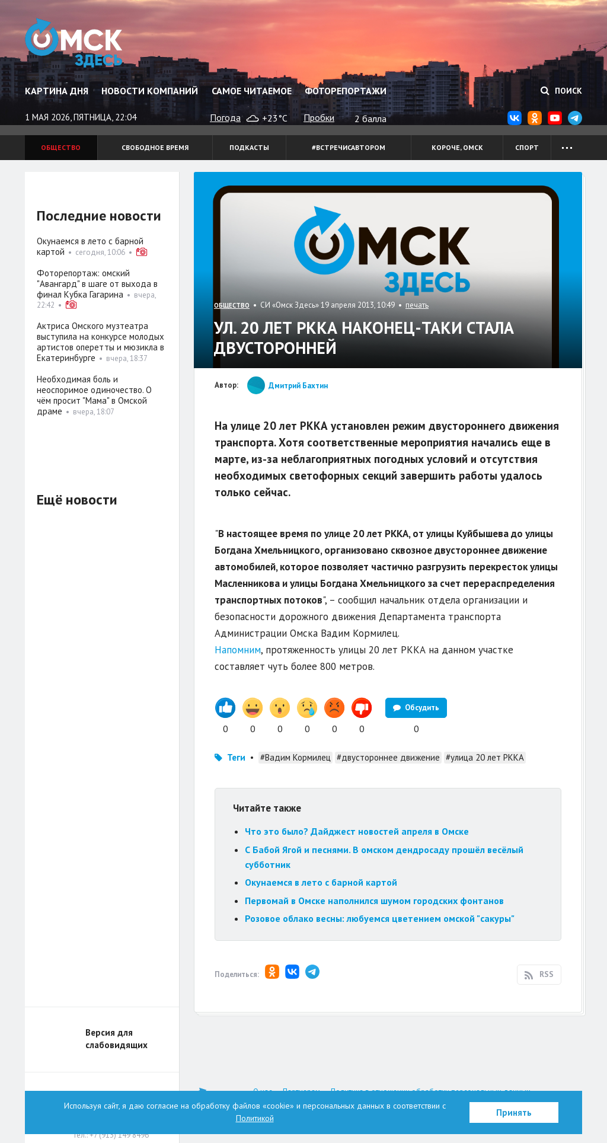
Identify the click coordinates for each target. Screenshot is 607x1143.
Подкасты (249, 147)
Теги (236, 757)
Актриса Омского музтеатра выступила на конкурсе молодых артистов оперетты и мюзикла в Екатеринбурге (100, 341)
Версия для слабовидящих (116, 1039)
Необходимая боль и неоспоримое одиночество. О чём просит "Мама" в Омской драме (94, 395)
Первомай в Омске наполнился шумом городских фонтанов (374, 900)
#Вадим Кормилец (295, 757)
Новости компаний (149, 91)
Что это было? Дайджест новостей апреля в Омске (357, 831)
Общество (61, 147)
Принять (514, 1112)
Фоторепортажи (345, 91)
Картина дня (56, 91)
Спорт (527, 147)
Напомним (238, 649)
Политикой (255, 1118)
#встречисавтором (348, 147)
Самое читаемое (252, 91)
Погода (225, 117)
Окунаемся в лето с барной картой (321, 882)
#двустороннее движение (388, 757)
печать (417, 305)
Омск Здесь (74, 43)
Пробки (319, 117)
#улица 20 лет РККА (485, 757)
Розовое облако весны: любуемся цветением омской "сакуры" (380, 918)
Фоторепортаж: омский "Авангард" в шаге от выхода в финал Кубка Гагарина (97, 283)
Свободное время (155, 147)
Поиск (561, 90)
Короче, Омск (457, 147)
